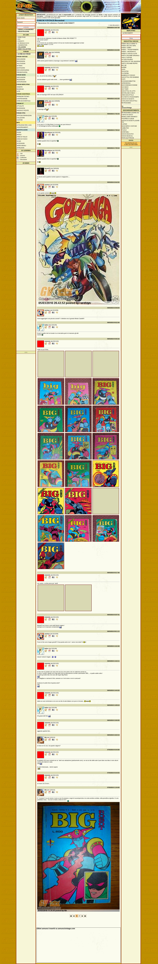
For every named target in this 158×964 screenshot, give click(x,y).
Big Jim (124, 65)
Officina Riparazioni (24, 115)
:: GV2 (18, 39)
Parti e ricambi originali (130, 55)
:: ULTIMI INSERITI (127, 33)
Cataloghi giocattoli (129, 101)
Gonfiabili (125, 132)
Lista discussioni (114, 25)
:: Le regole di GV (23, 43)
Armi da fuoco (22, 139)
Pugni (19, 132)
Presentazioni (22, 72)
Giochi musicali (127, 136)
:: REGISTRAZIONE (23, 31)
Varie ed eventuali (24, 101)
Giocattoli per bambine (130, 77)
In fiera (19, 66)
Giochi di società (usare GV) (130, 121)
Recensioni (21, 61)
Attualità (20, 106)
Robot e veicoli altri (129, 53)
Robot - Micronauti (129, 51)
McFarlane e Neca (128, 93)
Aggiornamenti (22, 127)
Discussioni (21, 59)
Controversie (22, 98)
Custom (19, 120)
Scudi (19, 141)
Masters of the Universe (131, 61)
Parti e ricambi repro (129, 63)
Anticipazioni (21, 82)
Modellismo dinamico (129, 116)
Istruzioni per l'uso (24, 125)
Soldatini (125, 71)
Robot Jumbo (126, 47)
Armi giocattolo (128, 95)
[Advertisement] (100, 5)
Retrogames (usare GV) (130, 113)
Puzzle (124, 130)
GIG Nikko (125, 87)
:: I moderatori (22, 45)
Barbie (124, 67)
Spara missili (21, 145)
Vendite (19, 87)
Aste (18, 91)
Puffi (123, 79)
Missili (19, 134)
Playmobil (125, 73)
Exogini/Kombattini (128, 81)
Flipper (124, 124)
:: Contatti (20, 41)
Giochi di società (128, 99)
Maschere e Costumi (129, 126)
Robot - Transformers (130, 49)
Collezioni (21, 118)
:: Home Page (21, 37)
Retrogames (126, 103)
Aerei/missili (126, 83)
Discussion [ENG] (23, 70)
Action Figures (127, 59)
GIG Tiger (125, 89)
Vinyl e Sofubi (127, 57)
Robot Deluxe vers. (129, 45)
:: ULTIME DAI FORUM (23, 54)
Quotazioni (21, 68)
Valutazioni (21, 63)
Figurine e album (128, 118)
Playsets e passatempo (130, 97)
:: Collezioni (21, 47)
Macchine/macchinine (129, 85)
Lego (123, 69)
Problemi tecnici (23, 96)
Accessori (21, 143)
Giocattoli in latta (128, 91)
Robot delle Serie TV (129, 43)
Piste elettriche (128, 138)
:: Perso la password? (25, 29)
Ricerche (20, 89)
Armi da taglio (22, 137)
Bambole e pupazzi (128, 75)
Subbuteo (125, 128)
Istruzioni (20, 148)
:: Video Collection (24, 49)
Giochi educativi (128, 134)
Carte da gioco (127, 114)
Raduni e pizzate (23, 110)
